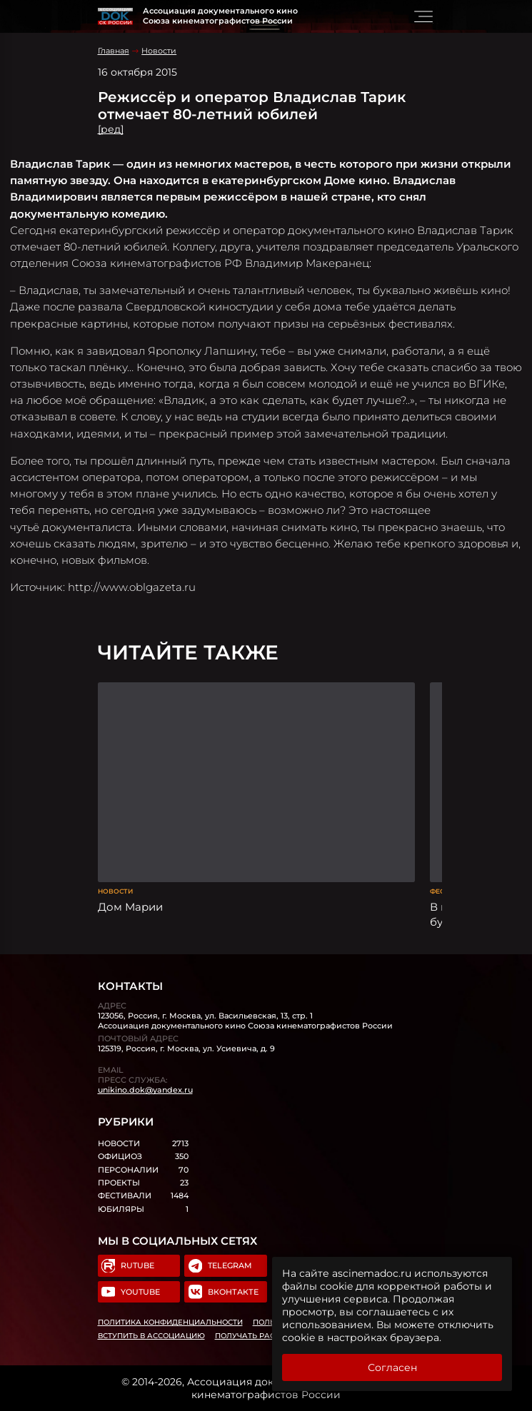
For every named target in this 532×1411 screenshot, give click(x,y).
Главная (113, 51)
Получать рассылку (259, 1335)
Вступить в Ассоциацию (151, 1335)
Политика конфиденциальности (170, 1322)
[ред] (111, 129)
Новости (158, 51)
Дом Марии (130, 907)
